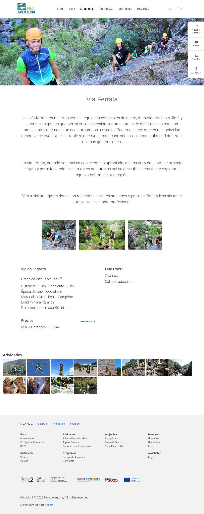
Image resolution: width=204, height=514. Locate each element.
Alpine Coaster (71, 442)
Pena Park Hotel (114, 446)
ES (170, 9)
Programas (106, 9)
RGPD (23, 446)
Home (61, 9)
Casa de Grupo (113, 442)
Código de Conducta (32, 442)
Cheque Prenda (196, 29)
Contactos (125, 9)
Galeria (24, 460)
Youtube (74, 423)
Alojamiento (154, 438)
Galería (196, 58)
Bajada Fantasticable (75, 438)
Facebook (196, 72)
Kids (150, 446)
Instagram (59, 423)
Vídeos (196, 44)
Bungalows (111, 438)
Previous (57, 236)
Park (72, 9)
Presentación (27, 438)
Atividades (87, 9)
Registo (151, 457)
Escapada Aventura (74, 457)
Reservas (143, 9)
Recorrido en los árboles (77, 446)
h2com (49, 505)
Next (147, 236)
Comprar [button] (87, 321)
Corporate (68, 460)
